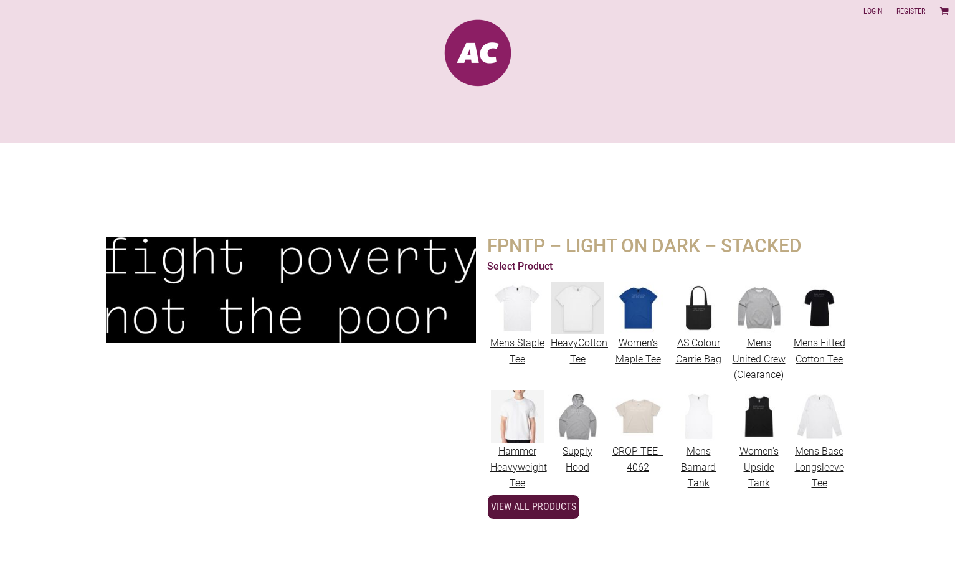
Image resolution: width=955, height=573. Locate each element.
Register (910, 11)
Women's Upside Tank (759, 467)
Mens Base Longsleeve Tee (819, 467)
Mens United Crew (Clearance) (759, 359)
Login (872, 11)
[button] (944, 11)
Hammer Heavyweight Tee (518, 467)
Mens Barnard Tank (698, 467)
